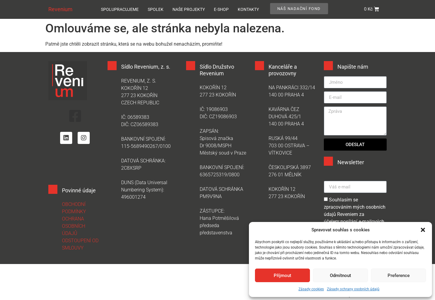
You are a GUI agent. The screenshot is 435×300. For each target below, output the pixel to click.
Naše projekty (188, 9)
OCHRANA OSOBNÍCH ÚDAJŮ (73, 226)
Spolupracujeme (120, 9)
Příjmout (282, 275)
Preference (399, 275)
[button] (423, 230)
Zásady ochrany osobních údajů (353, 289)
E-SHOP (221, 9)
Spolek (155, 9)
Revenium (60, 9)
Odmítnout (340, 275)
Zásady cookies (311, 289)
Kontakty (248, 9)
